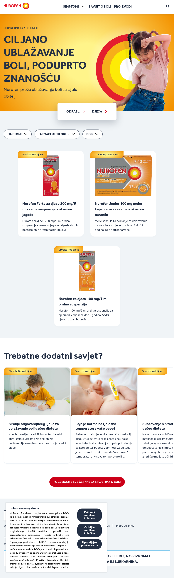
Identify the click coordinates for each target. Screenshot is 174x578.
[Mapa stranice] (127, 525)
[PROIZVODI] (123, 6)
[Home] (16, 5)
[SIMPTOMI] (74, 6)
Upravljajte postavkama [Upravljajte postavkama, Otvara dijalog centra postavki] (89, 544)
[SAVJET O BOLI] (100, 6)
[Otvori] (167, 6)
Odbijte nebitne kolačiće (89, 530)
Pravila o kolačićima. (47, 560)
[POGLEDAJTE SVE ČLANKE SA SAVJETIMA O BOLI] (87, 482)
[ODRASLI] (76, 111)
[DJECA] (100, 111)
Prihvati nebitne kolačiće (89, 515)
